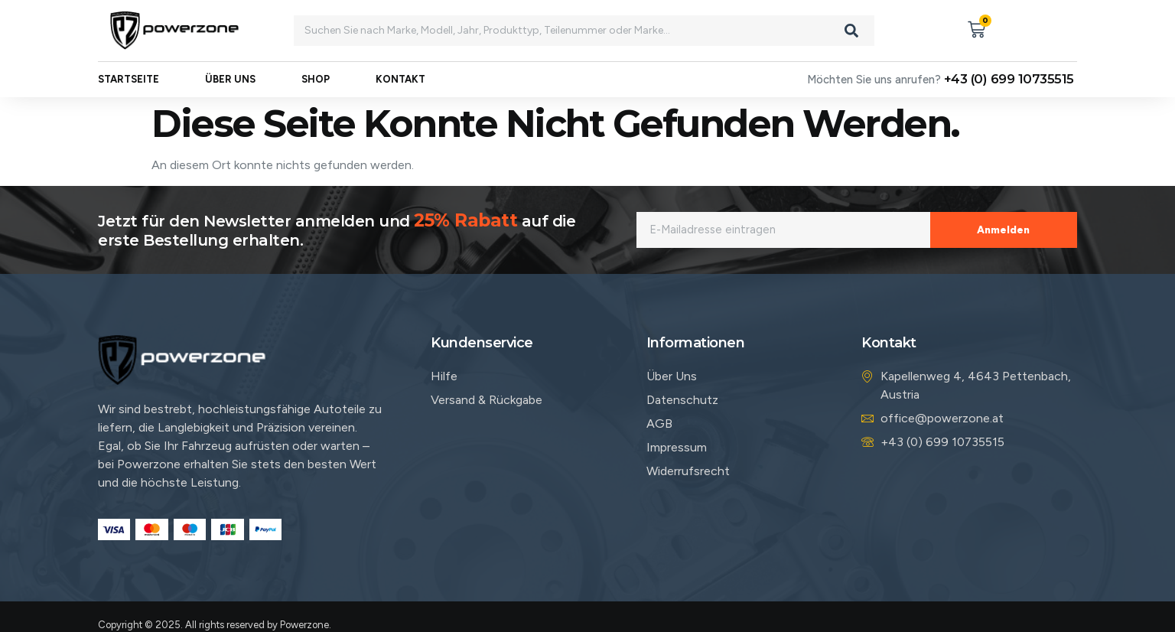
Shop (315, 80)
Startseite (128, 80)
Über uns (230, 80)
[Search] (851, 30)
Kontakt (400, 80)
